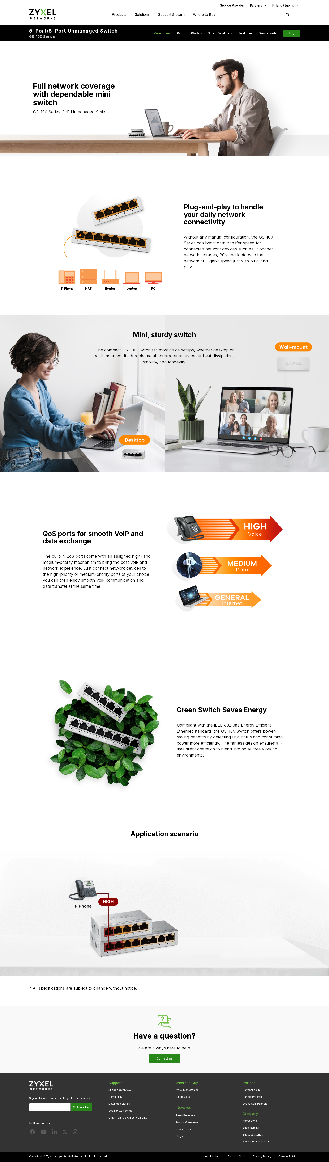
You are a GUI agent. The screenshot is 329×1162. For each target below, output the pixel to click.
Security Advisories (120, 1111)
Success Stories (253, 1135)
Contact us (164, 1059)
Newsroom (184, 1107)
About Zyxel (250, 1121)
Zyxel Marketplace (187, 1090)
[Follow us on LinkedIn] (54, 1133)
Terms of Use (236, 1156)
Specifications (220, 34)
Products (119, 15)
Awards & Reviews (187, 1121)
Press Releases (185, 1114)
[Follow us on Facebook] (32, 1133)
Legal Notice (212, 1156)
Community (115, 1097)
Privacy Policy (262, 1156)
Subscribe (81, 1108)
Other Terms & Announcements (127, 1118)
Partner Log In (251, 1090)
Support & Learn (171, 15)
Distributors (183, 1097)
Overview (162, 34)
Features (245, 34)
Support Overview (119, 1090)
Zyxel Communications (257, 1142)
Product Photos (189, 34)
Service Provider (232, 6)
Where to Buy (204, 15)
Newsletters (183, 1128)
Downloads (268, 34)
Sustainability (251, 1128)
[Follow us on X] (64, 1133)
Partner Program (253, 1097)
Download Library (119, 1104)
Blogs (179, 1135)
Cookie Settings (289, 1156)
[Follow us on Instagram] (75, 1133)
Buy (291, 34)
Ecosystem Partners (255, 1104)
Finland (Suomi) (283, 6)
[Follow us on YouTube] (43, 1133)
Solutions (142, 15)
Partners (256, 6)
